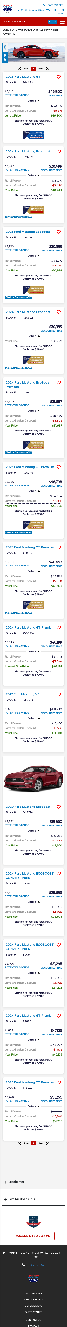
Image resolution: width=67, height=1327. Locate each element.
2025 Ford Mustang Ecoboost (28, 231)
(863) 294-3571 (54, 5)
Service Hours (33, 1299)
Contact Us (33, 1320)
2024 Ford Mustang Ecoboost (28, 151)
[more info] (33, 146)
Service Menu (33, 1306)
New (5, 47)
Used (5, 57)
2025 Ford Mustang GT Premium (30, 467)
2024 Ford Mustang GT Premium (30, 627)
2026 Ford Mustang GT (23, 76)
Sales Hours (33, 1293)
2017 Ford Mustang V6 (23, 694)
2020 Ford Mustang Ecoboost (28, 806)
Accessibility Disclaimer (34, 1236)
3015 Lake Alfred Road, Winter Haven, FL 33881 (41, 12)
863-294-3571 (36, 1265)
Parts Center (33, 1312)
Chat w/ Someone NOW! (18, 217)
